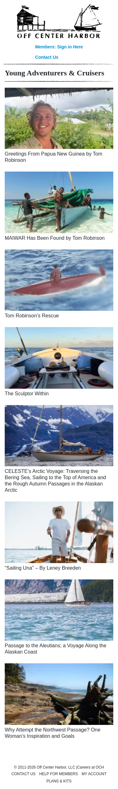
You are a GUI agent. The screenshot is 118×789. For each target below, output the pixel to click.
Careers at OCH (90, 767)
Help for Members (58, 774)
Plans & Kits (59, 781)
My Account (93, 774)
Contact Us (47, 57)
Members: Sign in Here (59, 46)
